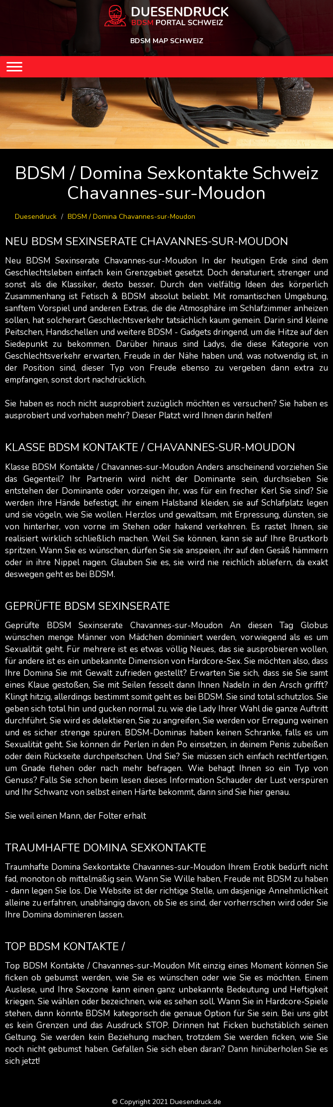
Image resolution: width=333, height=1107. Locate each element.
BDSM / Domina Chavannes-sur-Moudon (131, 216)
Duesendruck (36, 216)
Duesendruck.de (195, 1102)
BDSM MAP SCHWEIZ (166, 41)
